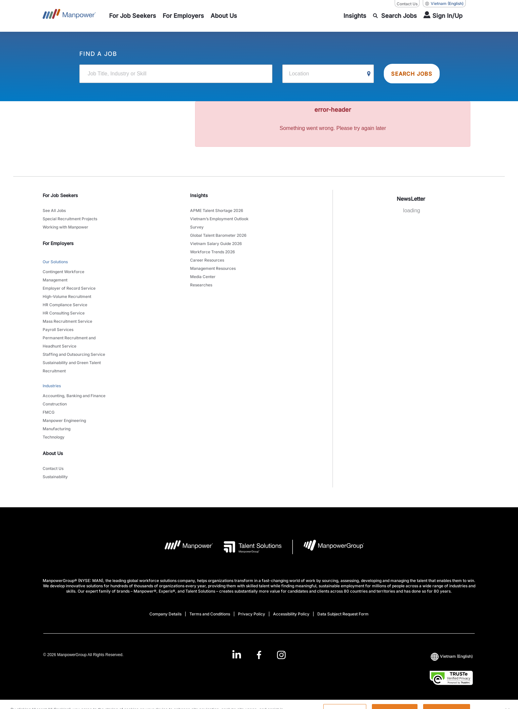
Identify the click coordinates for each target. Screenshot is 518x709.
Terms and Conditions (209, 613)
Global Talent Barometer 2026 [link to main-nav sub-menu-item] (218, 235)
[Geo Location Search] (369, 74)
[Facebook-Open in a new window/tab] (259, 655)
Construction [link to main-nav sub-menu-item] (55, 403)
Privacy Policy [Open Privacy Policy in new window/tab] (251, 613)
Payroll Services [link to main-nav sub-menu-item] (58, 329)
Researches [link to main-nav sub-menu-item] (201, 284)
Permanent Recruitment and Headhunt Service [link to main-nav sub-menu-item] (69, 342)
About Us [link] (53, 453)
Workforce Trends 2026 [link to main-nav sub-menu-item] (212, 251)
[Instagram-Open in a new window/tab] (281, 655)
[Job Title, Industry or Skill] (175, 73)
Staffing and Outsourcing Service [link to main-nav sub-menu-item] (74, 354)
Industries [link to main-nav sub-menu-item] (52, 385)
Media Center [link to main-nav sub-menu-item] (203, 276)
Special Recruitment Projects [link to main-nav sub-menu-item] (70, 218)
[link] (259, 655)
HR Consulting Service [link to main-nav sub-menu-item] (64, 313)
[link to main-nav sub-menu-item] (132, 16)
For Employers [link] (58, 243)
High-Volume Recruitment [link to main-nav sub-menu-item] (67, 296)
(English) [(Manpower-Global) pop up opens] (444, 4)
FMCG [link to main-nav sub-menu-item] (49, 412)
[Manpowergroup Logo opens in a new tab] (328, 547)
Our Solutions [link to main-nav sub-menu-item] (55, 261)
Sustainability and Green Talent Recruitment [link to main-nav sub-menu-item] (72, 366)
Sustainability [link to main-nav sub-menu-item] (55, 476)
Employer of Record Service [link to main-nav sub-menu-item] (69, 288)
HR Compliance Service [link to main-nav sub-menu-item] (65, 304)
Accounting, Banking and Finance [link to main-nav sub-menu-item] (74, 395)
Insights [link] (199, 195)
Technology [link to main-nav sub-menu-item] (53, 437)
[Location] (328, 73)
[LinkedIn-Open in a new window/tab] (236, 654)
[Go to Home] (69, 16)
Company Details (165, 613)
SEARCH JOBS (411, 73)
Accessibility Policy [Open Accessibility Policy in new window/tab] (291, 613)
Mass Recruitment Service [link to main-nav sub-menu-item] (67, 321)
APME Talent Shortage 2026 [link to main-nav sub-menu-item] (216, 210)
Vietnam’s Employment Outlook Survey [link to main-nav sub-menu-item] (219, 222)
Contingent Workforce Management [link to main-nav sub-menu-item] (63, 275)
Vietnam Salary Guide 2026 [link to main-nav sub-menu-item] (216, 243)
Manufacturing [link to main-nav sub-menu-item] (56, 428)
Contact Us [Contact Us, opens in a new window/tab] (407, 3)
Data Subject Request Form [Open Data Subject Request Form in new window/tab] (343, 613)
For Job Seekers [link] (60, 195)
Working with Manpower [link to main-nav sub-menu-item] (65, 227)
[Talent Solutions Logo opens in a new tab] (247, 547)
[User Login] (442, 16)
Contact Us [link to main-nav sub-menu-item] (53, 468)
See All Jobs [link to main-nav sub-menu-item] (54, 210)
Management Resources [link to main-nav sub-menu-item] (213, 268)
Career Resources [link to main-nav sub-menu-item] (207, 260)
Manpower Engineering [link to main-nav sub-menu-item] (64, 420)
